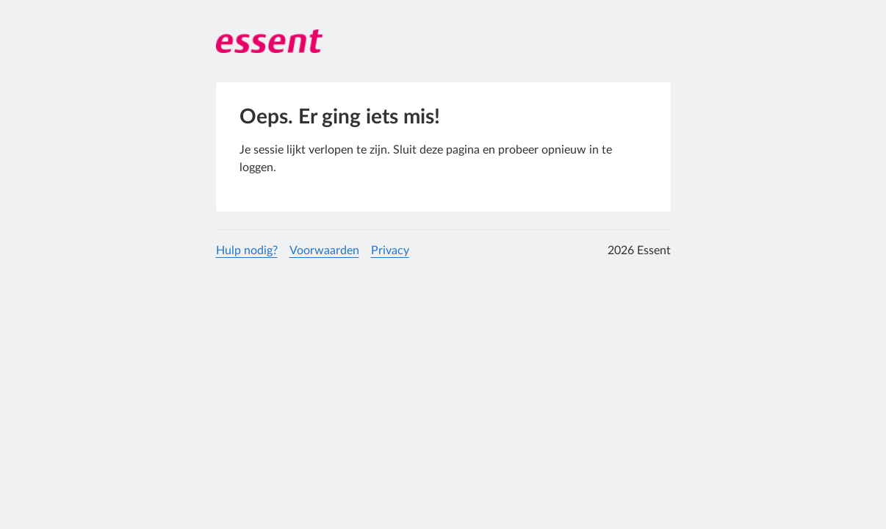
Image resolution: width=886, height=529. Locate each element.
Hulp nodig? (247, 250)
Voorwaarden (324, 250)
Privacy (390, 250)
